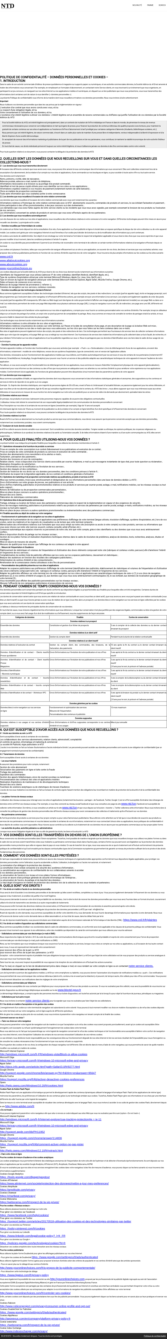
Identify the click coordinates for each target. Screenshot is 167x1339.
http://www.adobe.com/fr (19, 1106)
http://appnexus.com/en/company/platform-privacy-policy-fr (35, 1318)
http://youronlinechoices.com (67, 1278)
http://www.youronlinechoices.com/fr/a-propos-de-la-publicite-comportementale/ (47, 1267)
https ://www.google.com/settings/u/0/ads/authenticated (65, 1257)
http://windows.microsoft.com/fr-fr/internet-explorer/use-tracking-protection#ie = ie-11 (50, 1119)
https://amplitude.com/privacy (17, 1189)
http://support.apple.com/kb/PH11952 (22, 1131)
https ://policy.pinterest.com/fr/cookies (22, 1228)
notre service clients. (141, 965)
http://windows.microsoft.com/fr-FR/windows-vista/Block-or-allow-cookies (43, 1054)
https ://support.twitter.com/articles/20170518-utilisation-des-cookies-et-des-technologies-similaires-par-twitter (65, 1221)
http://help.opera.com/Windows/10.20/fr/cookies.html (31, 1085)
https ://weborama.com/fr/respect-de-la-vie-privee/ (30, 1324)
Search (162, 5)
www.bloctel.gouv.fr (69, 989)
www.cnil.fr (6, 256)
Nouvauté (137, 5)
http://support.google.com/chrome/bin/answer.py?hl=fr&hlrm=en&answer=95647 (48, 1072)
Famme (150, 5)
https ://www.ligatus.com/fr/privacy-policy (24, 1274)
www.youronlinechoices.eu (16, 268)
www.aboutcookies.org (13, 264)
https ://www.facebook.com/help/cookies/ (24, 1215)
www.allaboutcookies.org (15, 260)
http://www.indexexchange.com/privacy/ (23, 1331)
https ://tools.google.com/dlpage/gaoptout (25, 1177)
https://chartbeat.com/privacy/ (17, 1195)
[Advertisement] (78, 44)
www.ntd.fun (128, 803)
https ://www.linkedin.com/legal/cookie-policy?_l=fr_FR (32, 1235)
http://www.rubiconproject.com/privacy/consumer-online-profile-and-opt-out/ (45, 1306)
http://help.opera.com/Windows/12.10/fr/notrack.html (31, 1150)
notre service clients (37, 1000)
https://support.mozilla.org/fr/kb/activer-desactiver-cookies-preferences (42, 1079)
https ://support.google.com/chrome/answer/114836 (31, 1138)
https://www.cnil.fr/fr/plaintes (140, 919)
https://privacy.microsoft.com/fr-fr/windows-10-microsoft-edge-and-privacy (44, 1060)
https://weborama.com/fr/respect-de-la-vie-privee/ (29, 1202)
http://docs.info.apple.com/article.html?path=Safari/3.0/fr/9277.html (40, 1066)
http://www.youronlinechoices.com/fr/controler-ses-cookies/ (35, 1292)
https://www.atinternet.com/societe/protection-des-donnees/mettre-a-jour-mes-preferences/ (54, 1183)
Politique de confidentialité (155, 1336)
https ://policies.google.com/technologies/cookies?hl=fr (32, 1243)
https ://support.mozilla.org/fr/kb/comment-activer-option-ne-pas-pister (42, 1144)
